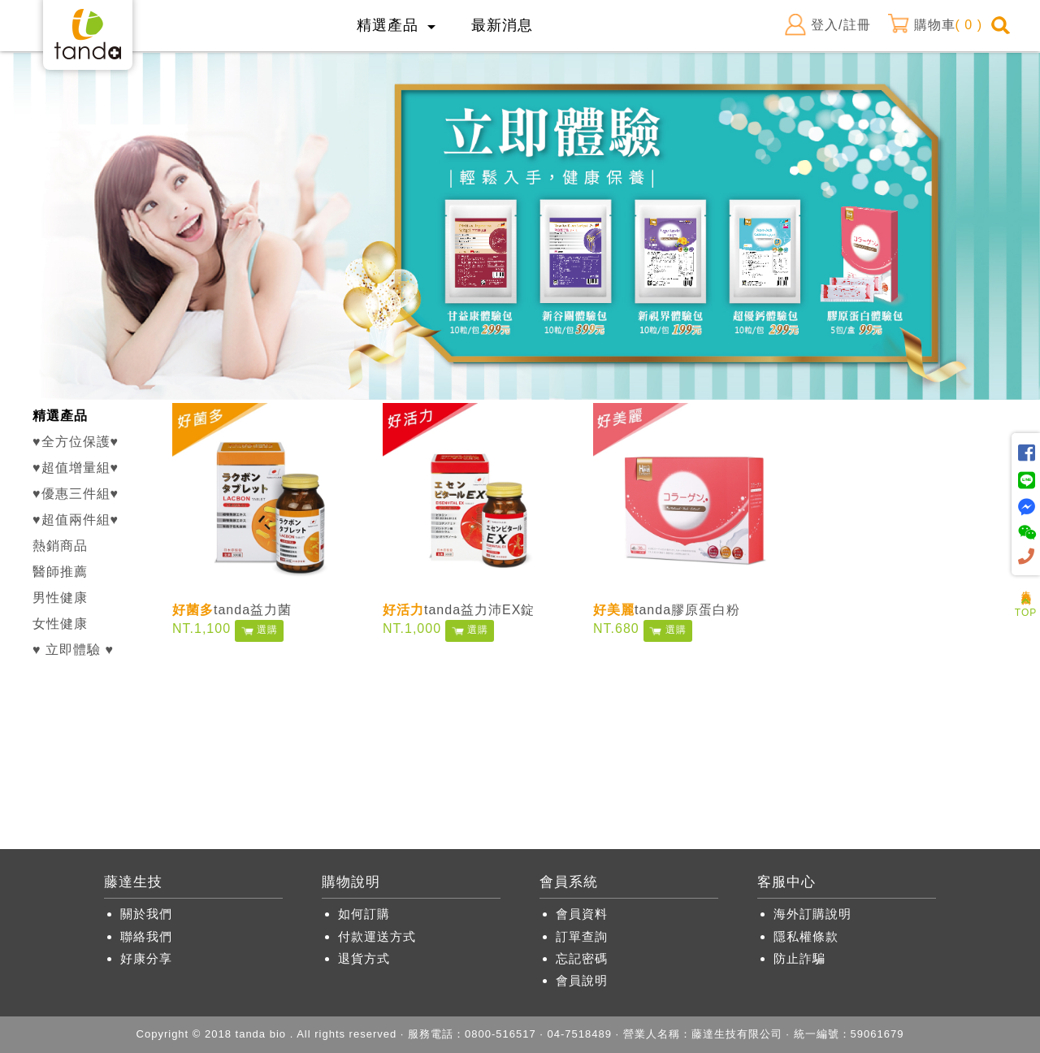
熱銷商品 (60, 545)
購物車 (934, 25)
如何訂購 (364, 914)
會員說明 (582, 980)
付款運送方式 (377, 936)
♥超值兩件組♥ (75, 519)
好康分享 (146, 958)
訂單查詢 (582, 936)
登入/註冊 (827, 25)
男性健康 (60, 597)
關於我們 (146, 914)
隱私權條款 (806, 936)
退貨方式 (364, 958)
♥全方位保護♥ (75, 441)
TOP (1026, 607)
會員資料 (582, 914)
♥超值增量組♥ (75, 467)
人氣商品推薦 (1026, 585)
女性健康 (60, 623)
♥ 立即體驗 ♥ (73, 649)
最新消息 (502, 25)
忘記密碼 (582, 958)
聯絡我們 (146, 936)
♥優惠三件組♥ (75, 493)
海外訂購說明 (813, 914)
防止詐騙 (800, 958)
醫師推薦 (60, 571)
